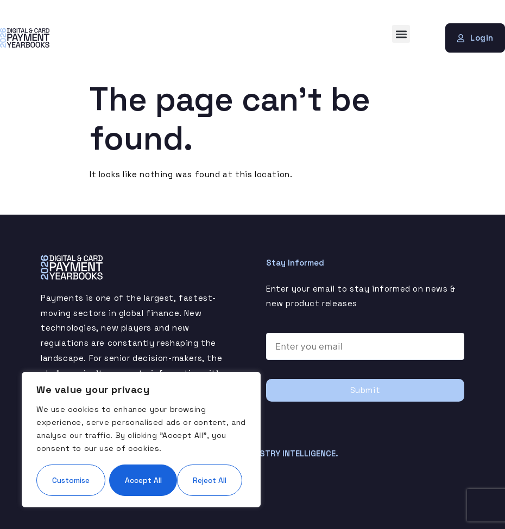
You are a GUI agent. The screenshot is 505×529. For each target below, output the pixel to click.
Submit (365, 390)
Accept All (141, 480)
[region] (141, 423)
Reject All (192, 447)
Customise (87, 447)
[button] (401, 34)
